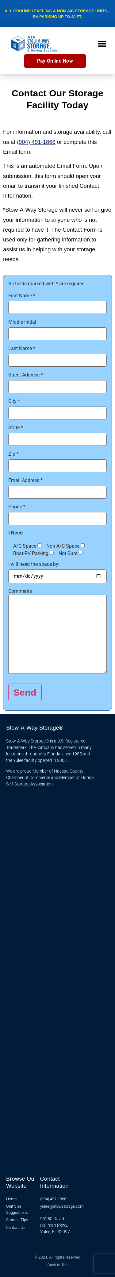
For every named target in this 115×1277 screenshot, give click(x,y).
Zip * (13, 454)
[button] (102, 44)
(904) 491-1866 (36, 142)
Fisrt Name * (21, 295)
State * (15, 427)
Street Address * (25, 374)
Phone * (16, 506)
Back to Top (58, 1265)
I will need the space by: (33, 564)
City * (14, 401)
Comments (20, 591)
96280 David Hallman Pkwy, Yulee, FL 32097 (55, 1225)
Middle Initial (22, 322)
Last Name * (21, 348)
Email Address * (25, 480)
